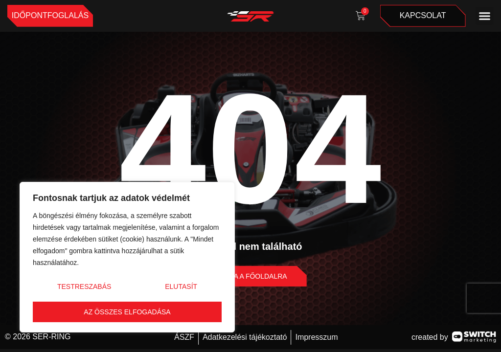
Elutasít (181, 286)
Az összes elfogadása (127, 312)
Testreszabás (84, 286)
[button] (485, 16)
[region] (127, 257)
